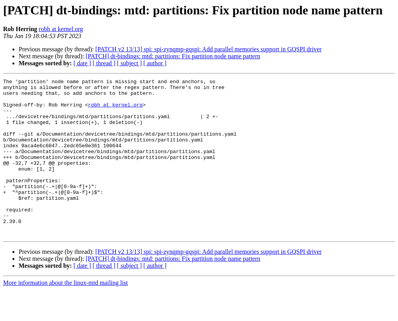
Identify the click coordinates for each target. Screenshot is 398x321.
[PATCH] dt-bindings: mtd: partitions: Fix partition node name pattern (173, 56)
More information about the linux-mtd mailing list (65, 314)
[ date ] (82, 63)
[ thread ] (104, 63)
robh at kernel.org (61, 29)
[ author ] (155, 63)
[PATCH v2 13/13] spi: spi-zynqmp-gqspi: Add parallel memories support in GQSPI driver (208, 49)
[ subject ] (129, 63)
